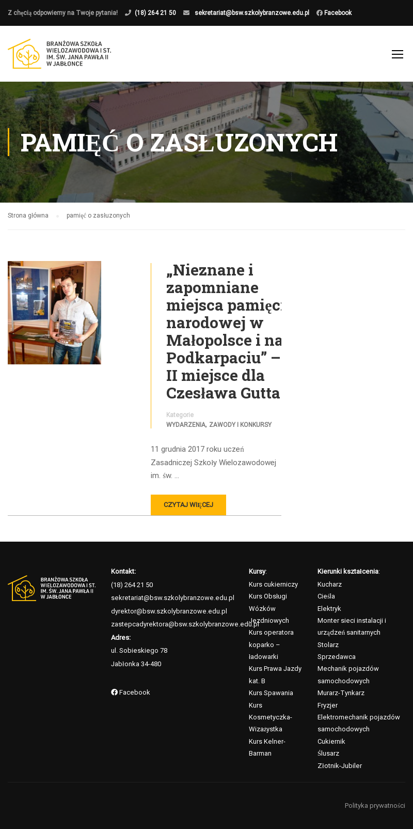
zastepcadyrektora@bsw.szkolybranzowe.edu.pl (185, 624)
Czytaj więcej (188, 505)
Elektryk (329, 608)
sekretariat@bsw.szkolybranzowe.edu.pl (252, 13)
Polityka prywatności (375, 805)
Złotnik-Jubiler (339, 766)
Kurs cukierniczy (273, 584)
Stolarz (328, 645)
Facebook (337, 13)
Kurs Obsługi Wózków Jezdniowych (269, 608)
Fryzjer (327, 705)
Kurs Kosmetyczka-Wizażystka (270, 717)
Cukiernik (331, 741)
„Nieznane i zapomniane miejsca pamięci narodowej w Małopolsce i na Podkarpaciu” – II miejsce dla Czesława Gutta (225, 331)
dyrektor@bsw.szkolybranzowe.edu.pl (169, 611)
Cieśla (326, 596)
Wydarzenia (185, 424)
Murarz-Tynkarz (340, 693)
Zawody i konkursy (240, 424)
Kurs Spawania (271, 693)
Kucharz (329, 584)
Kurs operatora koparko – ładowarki (271, 644)
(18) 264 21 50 (155, 13)
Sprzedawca (336, 657)
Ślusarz (328, 753)
